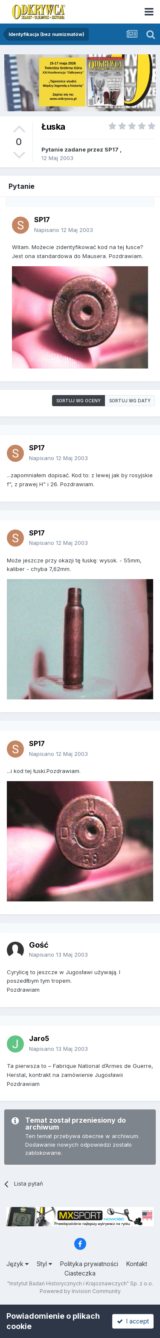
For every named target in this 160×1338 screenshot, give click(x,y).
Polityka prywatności (89, 1263)
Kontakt (136, 1263)
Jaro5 (39, 1038)
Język (17, 1263)
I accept (133, 1321)
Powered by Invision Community (80, 1291)
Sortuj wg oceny (78, 400)
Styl (44, 1263)
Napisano (63, 229)
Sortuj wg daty (130, 400)
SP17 (112, 149)
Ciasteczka (80, 1273)
